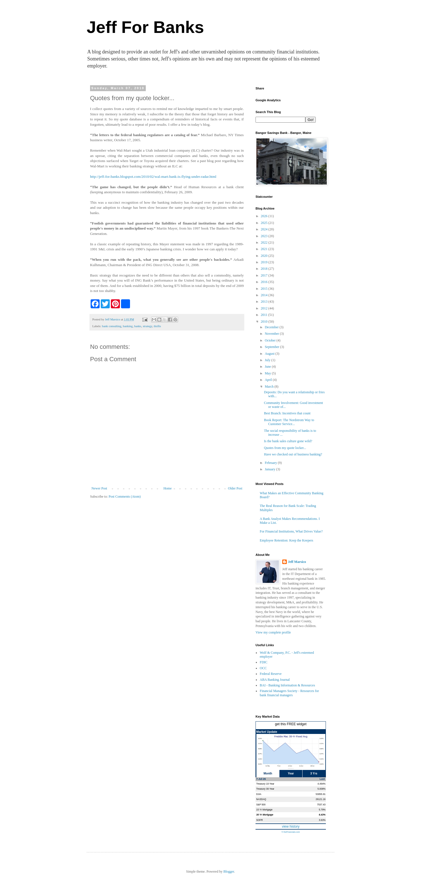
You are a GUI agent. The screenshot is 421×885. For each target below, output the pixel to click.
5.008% (321, 788)
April (269, 380)
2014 (264, 295)
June (268, 367)
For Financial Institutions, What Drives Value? (291, 531)
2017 (264, 275)
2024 (264, 229)
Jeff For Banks (145, 27)
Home (168, 488)
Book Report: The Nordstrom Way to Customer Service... (289, 422)
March (269, 386)
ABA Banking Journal (275, 680)
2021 (264, 249)
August (270, 354)
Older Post (235, 488)
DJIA (258, 794)
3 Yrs (313, 773)
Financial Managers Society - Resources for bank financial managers (289, 693)
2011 (264, 315)
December (272, 327)
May (268, 373)
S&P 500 (261, 804)
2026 (264, 216)
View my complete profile (273, 632)
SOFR (259, 820)
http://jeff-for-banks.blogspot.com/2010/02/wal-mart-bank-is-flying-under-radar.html (153, 176)
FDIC (263, 662)
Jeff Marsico (297, 562)
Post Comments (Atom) (125, 496)
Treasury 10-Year (265, 783)
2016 (264, 282)
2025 (264, 223)
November (272, 334)
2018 (264, 269)
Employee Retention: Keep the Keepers (286, 540)
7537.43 (321, 804)
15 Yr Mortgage (264, 809)
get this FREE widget (290, 724)
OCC (263, 668)
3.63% (322, 820)
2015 (264, 289)
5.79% (322, 809)
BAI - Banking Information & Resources (287, 685)
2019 (264, 262)
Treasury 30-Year (265, 788)
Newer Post (99, 488)
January (270, 469)
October (271, 340)
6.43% (322, 814)
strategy (147, 326)
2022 (264, 242)
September (272, 347)
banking (128, 326)
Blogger (228, 871)
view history (291, 826)
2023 (264, 236)
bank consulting (111, 326)
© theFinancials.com (290, 832)
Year (291, 773)
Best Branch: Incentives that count (287, 413)
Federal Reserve (271, 674)
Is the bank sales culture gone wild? (288, 441)
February (271, 463)
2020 (264, 256)
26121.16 (321, 799)
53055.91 (321, 794)
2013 (264, 302)
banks (137, 326)
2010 (264, 322)
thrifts (157, 326)
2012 (264, 308)
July (268, 360)
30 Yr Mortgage (264, 814)
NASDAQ (261, 799)
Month (268, 773)
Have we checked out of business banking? (293, 454)
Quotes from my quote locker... (285, 448)
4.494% (321, 783)
